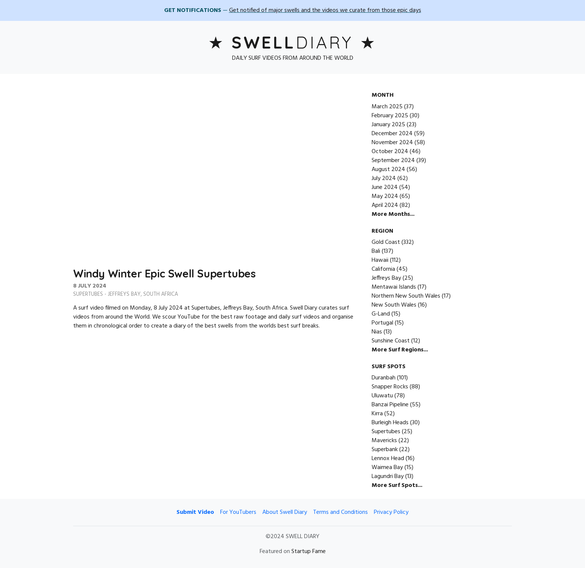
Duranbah (383, 378)
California (383, 269)
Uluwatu (382, 396)
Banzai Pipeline (390, 405)
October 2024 (390, 151)
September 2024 (393, 160)
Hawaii (380, 260)
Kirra (377, 414)
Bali (376, 251)
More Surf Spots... (397, 485)
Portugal (382, 323)
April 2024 (385, 205)
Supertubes (88, 294)
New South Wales (394, 305)
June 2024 (385, 187)
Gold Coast (386, 242)
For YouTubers (238, 512)
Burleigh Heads (390, 423)
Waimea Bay (387, 467)
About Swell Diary (284, 512)
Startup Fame (308, 551)
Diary (292, 42)
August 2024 (388, 169)
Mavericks (384, 441)
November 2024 (392, 143)
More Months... (393, 214)
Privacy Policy (391, 512)
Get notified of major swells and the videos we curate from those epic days (325, 10)
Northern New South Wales (406, 296)
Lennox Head (388, 458)
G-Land (381, 314)
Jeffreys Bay (124, 294)
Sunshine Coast (391, 341)
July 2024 (384, 178)
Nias (377, 332)
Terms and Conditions (340, 512)
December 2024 (392, 134)
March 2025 (387, 107)
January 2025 (388, 125)
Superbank (385, 449)
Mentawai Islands (394, 287)
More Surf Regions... (400, 350)
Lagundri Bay (388, 476)
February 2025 (390, 116)
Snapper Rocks (390, 387)
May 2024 (385, 196)
